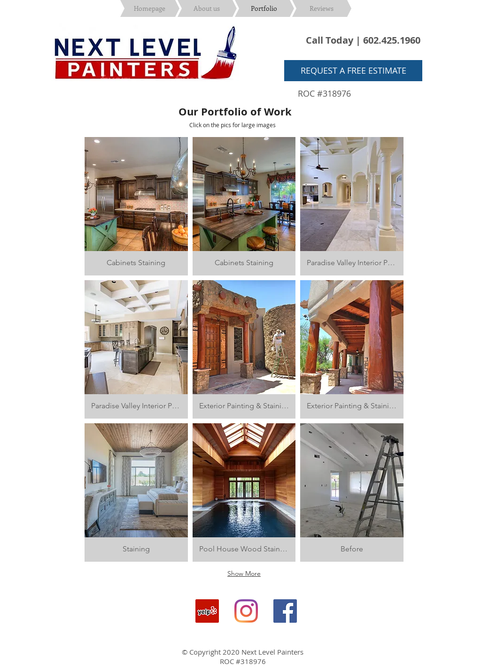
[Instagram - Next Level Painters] (246, 611)
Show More (244, 573)
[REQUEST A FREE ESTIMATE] (353, 70)
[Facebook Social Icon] (285, 611)
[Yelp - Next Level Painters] (207, 611)
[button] (136, 206)
